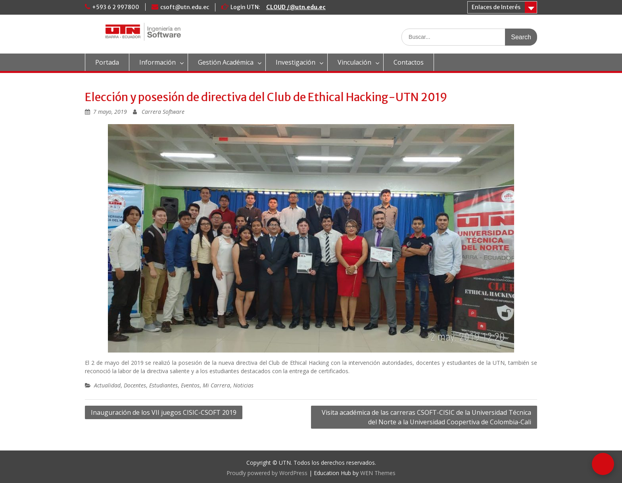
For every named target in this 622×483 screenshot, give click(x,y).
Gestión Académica (225, 62)
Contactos (409, 62)
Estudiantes (163, 385)
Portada (107, 62)
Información (157, 62)
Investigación (295, 62)
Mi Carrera (216, 385)
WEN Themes (377, 473)
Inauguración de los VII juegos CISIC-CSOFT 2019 (163, 412)
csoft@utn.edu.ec (184, 7)
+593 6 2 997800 (115, 7)
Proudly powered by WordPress (267, 473)
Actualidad (107, 385)
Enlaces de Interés (496, 7)
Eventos (190, 385)
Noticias (243, 385)
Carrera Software (163, 111)
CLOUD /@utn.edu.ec (296, 7)
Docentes (135, 385)
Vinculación (354, 62)
